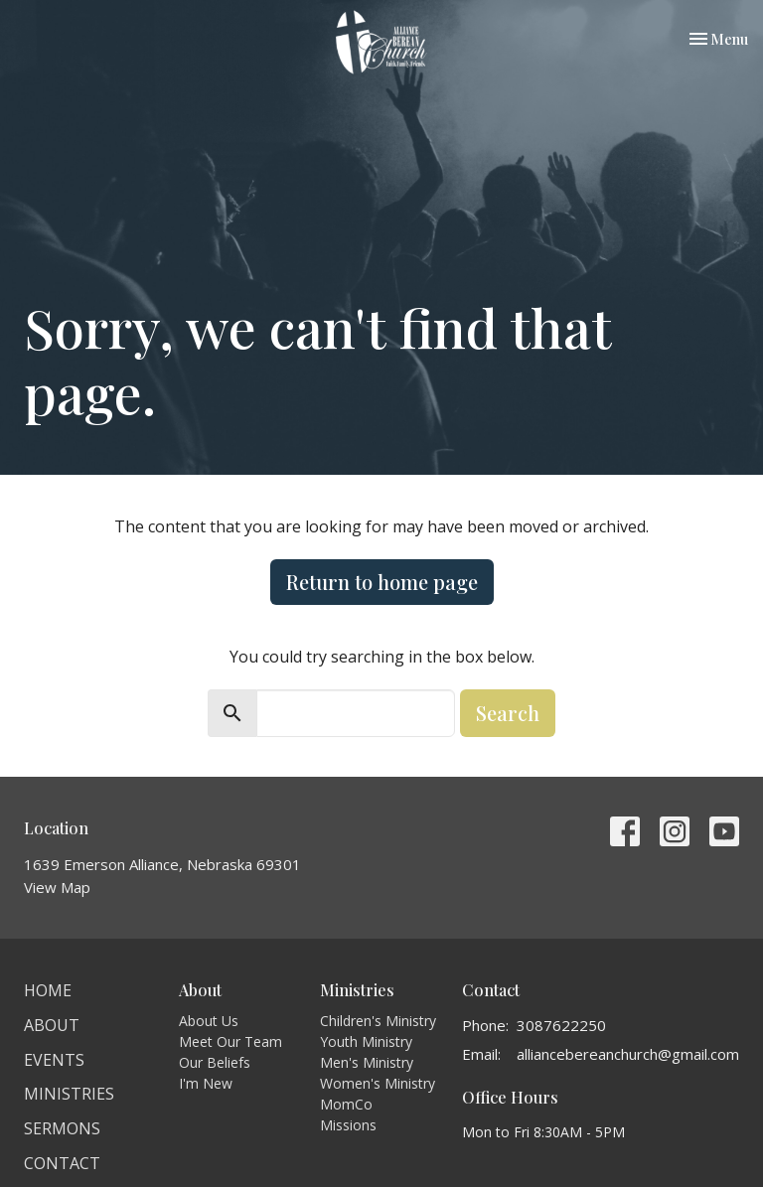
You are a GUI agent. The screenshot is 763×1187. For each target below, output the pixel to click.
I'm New (205, 1083)
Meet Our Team (230, 1041)
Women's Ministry (377, 1083)
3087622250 (561, 1025)
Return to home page (382, 581)
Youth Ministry (366, 1041)
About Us (208, 1020)
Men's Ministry (366, 1062)
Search (507, 712)
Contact (62, 1163)
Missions (348, 1124)
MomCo (346, 1104)
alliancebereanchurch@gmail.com (628, 1054)
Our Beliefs (214, 1062)
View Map (57, 887)
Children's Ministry (378, 1020)
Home (48, 990)
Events (54, 1060)
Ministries (69, 1094)
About (51, 1025)
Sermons (62, 1128)
